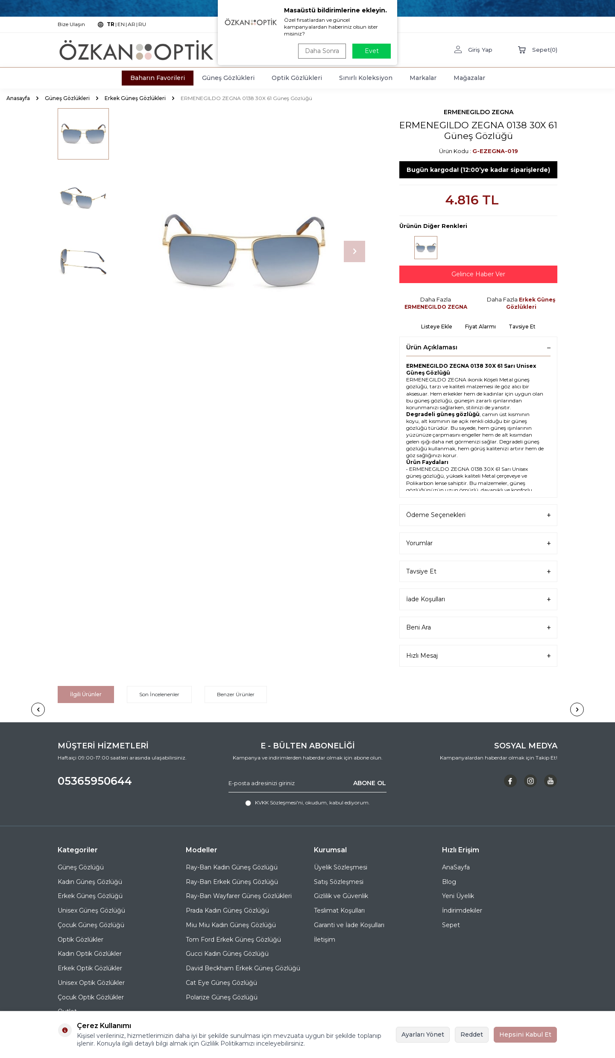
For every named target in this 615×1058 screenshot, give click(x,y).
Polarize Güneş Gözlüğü (222, 997)
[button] (354, 251)
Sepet (451, 925)
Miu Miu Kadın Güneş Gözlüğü (231, 925)
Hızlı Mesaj (478, 656)
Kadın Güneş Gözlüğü (90, 882)
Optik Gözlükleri (297, 78)
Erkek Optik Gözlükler (90, 968)
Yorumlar (478, 543)
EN (121, 24)
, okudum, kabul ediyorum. (307, 802)
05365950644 (95, 780)
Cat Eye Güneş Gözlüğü (221, 983)
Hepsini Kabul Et (525, 1034)
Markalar (423, 78)
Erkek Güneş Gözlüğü (90, 896)
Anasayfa (18, 98)
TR (110, 24)
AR (131, 24)
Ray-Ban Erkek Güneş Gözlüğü (232, 882)
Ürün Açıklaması (478, 347)
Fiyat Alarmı (480, 326)
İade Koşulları (478, 599)
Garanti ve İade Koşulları (349, 925)
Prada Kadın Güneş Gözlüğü (227, 910)
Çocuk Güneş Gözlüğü (91, 925)
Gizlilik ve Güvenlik (341, 896)
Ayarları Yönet (422, 1034)
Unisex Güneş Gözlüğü (91, 910)
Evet (372, 51)
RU (142, 24)
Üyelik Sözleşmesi (340, 867)
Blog (449, 882)
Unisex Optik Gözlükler (91, 983)
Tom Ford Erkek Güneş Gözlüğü (233, 939)
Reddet (471, 1034)
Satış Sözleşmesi (338, 882)
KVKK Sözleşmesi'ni (279, 802)
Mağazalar (469, 78)
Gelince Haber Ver (478, 274)
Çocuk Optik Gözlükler (91, 997)
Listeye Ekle (436, 326)
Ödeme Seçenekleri (478, 515)
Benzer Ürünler (236, 694)
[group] (243, 251)
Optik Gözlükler (80, 939)
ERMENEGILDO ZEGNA (478, 112)
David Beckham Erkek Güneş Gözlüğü (243, 968)
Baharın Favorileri (157, 78)
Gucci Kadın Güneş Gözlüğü (227, 954)
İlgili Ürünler (86, 694)
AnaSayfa (456, 867)
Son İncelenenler (159, 694)
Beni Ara (478, 628)
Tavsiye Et (522, 326)
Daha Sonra (322, 51)
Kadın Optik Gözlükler (90, 954)
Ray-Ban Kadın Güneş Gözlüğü (232, 867)
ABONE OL (369, 783)
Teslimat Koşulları (339, 910)
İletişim (324, 939)
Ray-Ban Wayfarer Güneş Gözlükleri (239, 896)
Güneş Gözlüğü (81, 867)
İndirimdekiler (462, 910)
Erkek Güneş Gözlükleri (135, 98)
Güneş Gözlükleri (228, 78)
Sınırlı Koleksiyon (365, 78)
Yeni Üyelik (458, 896)
